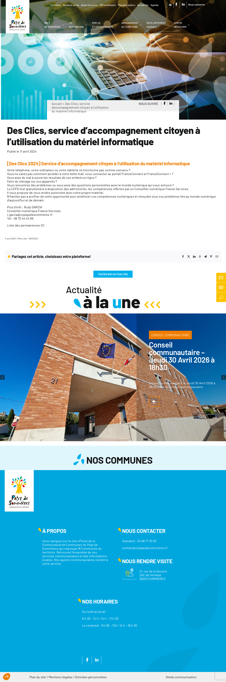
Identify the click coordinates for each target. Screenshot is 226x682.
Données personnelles (91, 677)
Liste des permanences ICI (25, 225)
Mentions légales (61, 677)
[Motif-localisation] (129, 570)
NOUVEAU (33, 238)
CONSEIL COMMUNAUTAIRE (170, 335)
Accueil (57, 103)
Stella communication (181, 677)
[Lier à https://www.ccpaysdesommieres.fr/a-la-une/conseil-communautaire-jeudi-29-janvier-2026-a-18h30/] (154, 401)
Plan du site (38, 677)
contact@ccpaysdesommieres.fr (145, 548)
